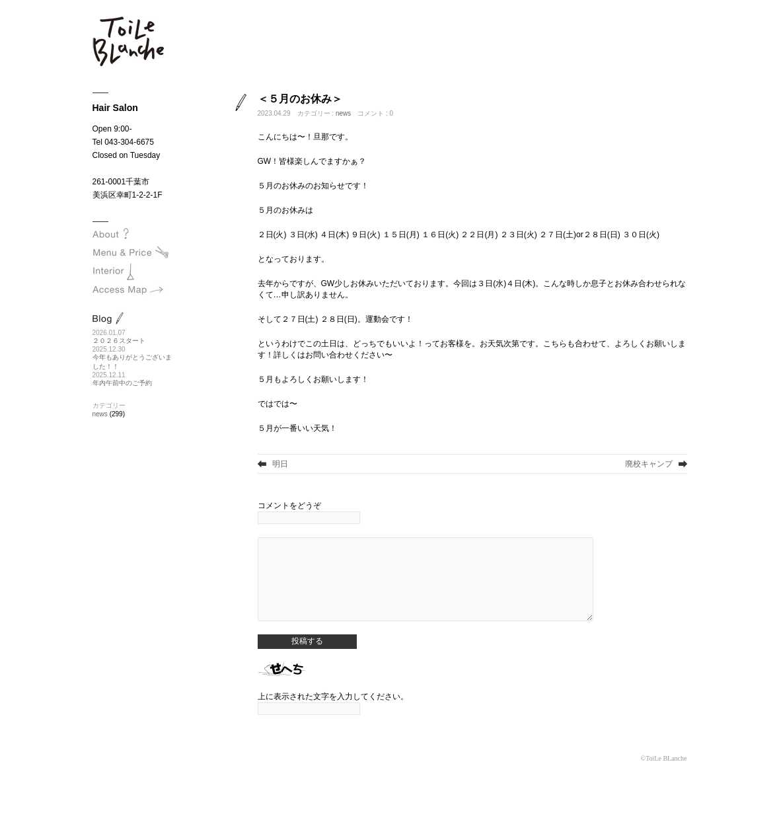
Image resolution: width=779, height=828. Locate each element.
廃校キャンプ (649, 464)
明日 (280, 464)
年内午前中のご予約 (122, 383)
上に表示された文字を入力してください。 (333, 716)
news (343, 113)
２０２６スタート (119, 340)
